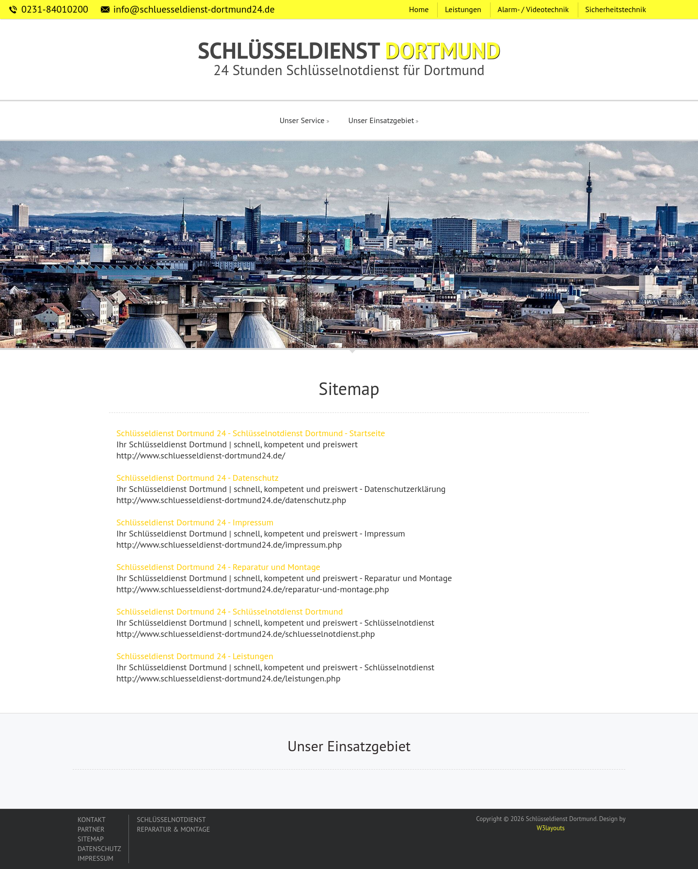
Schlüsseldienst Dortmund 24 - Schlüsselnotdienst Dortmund (229, 611)
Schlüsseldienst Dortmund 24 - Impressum (194, 522)
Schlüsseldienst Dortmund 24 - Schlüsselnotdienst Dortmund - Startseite (250, 433)
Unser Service (304, 120)
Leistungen (463, 9)
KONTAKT (92, 819)
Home (418, 9)
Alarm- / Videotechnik (533, 9)
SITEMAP (91, 839)
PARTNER (91, 829)
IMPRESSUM (95, 858)
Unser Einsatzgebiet (383, 120)
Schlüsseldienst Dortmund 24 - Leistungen (194, 656)
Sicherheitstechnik (615, 9)
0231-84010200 (54, 9)
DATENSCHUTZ (99, 848)
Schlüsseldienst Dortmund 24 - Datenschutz (197, 477)
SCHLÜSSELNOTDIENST (171, 819)
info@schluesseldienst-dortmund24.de (194, 9)
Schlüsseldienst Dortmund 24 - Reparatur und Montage (218, 566)
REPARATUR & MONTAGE (173, 829)
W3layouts (551, 828)
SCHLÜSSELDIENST (349, 50)
